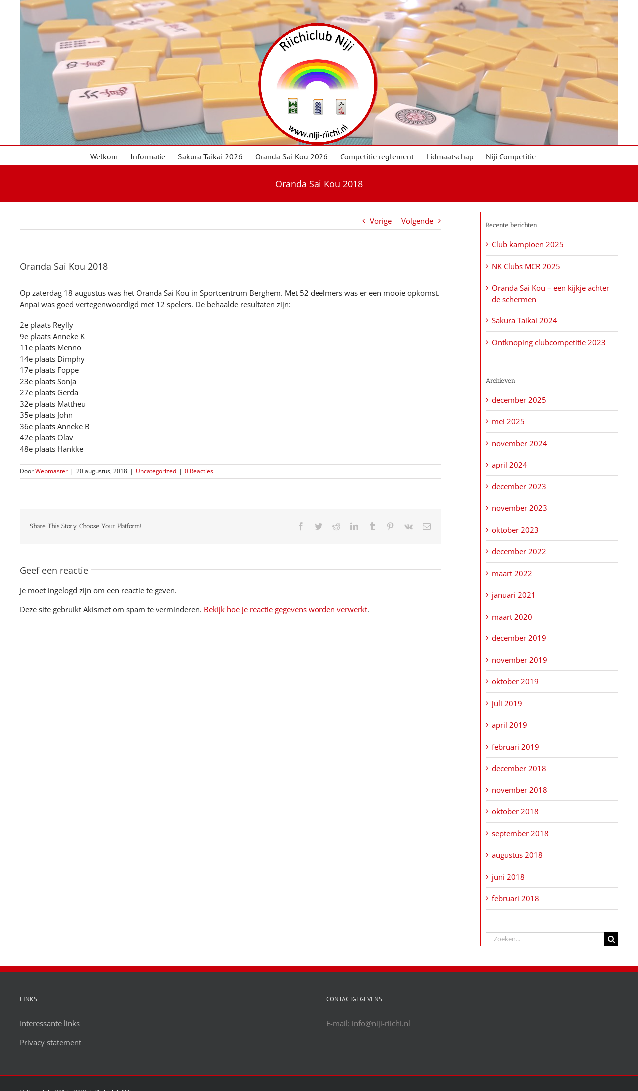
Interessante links (50, 1023)
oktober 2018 (515, 811)
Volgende (417, 221)
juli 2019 (507, 703)
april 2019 (509, 725)
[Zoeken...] (545, 939)
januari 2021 (514, 595)
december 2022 (519, 551)
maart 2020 (512, 617)
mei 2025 (508, 421)
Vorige (381, 221)
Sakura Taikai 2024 (524, 320)
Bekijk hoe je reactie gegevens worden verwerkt (285, 609)
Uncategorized (156, 471)
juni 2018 (508, 877)
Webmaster (51, 471)
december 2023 (519, 486)
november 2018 (519, 790)
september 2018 (520, 833)
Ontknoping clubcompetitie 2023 (549, 342)
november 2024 (519, 443)
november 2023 (519, 508)
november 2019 (519, 660)
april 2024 (509, 464)
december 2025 (519, 400)
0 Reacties (199, 471)
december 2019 (519, 638)
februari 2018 (515, 898)
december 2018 (519, 768)
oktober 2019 (515, 681)
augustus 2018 (517, 855)
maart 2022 (512, 573)
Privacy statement (50, 1042)
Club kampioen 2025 (528, 244)
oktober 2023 (515, 530)
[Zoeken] (611, 939)
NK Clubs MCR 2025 (526, 266)
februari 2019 (515, 747)
